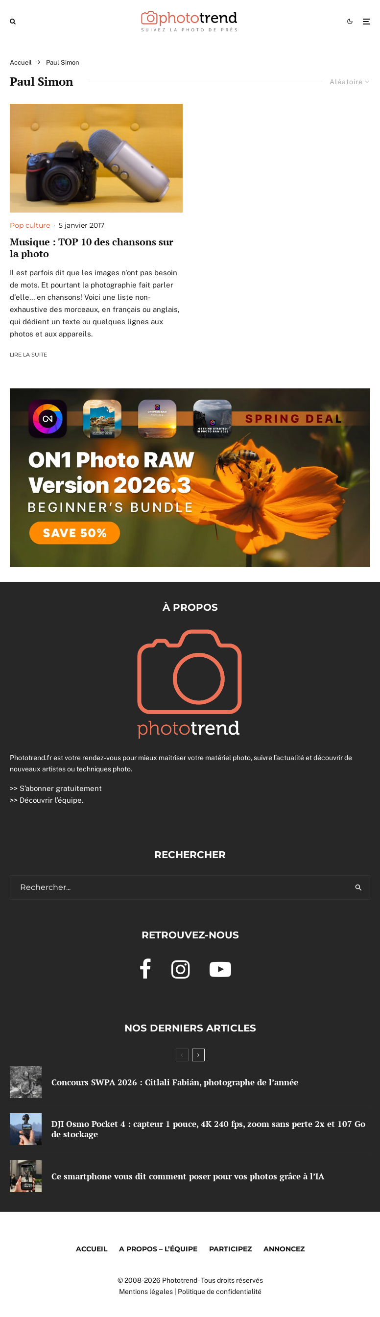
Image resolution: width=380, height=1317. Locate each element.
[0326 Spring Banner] (190, 395)
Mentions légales (146, 1291)
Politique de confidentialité (219, 1291)
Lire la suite (28, 354)
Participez (230, 1249)
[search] (358, 887)
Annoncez (284, 1249)
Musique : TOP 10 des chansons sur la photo (91, 248)
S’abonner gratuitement (61, 788)
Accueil (91, 1249)
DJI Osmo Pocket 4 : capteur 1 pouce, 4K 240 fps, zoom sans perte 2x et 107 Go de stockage (208, 1129)
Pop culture (30, 225)
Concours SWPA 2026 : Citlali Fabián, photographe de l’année (174, 1082)
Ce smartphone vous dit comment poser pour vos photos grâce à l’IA (187, 1176)
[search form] (178, 887)
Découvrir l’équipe (51, 800)
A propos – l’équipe (158, 1249)
